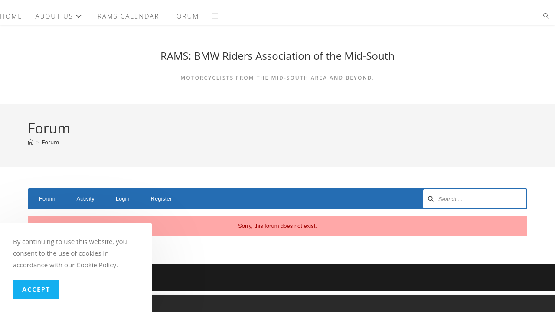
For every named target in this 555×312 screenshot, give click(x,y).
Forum (50, 142)
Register (161, 198)
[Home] (30, 142)
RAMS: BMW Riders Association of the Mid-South (277, 56)
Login (123, 198)
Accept (36, 289)
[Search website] (546, 16)
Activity (86, 198)
